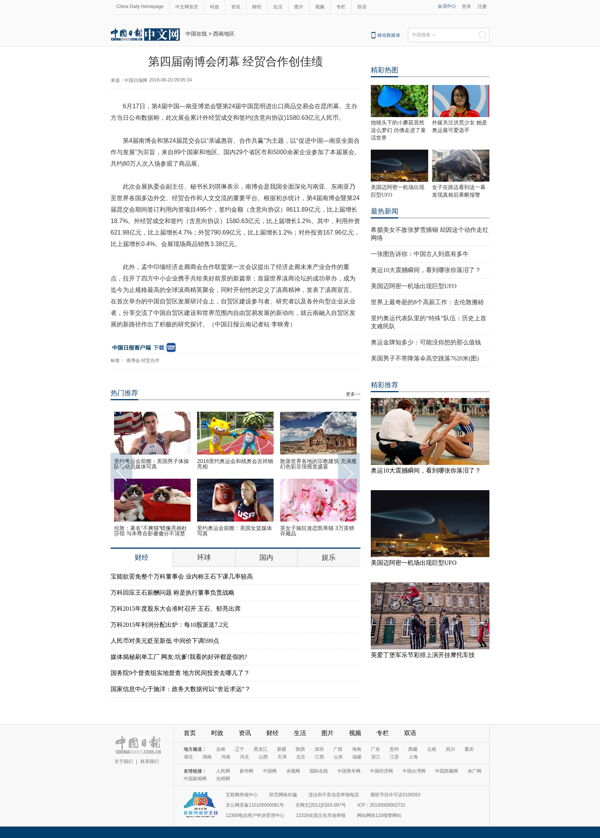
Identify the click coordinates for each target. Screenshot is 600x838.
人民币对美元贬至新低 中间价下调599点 (165, 640)
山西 (263, 757)
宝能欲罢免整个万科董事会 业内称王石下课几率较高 (182, 576)
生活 (277, 7)
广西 (337, 749)
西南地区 (224, 34)
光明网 (223, 778)
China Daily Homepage (139, 6)
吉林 (220, 749)
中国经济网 (381, 771)
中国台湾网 (414, 771)
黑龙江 (260, 749)
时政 (214, 7)
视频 (319, 7)
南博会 (133, 360)
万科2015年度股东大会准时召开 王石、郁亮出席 (176, 608)
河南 (225, 757)
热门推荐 (124, 393)
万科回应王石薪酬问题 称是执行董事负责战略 (173, 592)
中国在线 (196, 34)
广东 (375, 749)
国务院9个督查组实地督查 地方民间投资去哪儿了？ (180, 673)
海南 (356, 749)
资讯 (235, 7)
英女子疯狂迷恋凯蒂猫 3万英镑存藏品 (317, 530)
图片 (298, 7)
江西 (319, 757)
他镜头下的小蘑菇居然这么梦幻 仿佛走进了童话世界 (398, 130)
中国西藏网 (446, 771)
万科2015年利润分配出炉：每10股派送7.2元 (169, 624)
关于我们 (123, 761)
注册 (482, 6)
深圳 (319, 749)
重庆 (469, 749)
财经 (256, 7)
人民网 (223, 771)
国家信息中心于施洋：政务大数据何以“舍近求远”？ (181, 689)
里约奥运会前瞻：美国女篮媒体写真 (234, 530)
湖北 (188, 757)
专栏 (341, 7)
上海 (413, 757)
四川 (450, 749)
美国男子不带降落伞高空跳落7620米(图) (425, 358)
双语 (362, 7)
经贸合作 (150, 360)
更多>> (353, 394)
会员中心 (447, 6)
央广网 (474, 771)
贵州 (394, 749)
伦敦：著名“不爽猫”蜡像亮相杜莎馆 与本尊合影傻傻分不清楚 (150, 530)
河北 (244, 757)
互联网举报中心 (242, 794)
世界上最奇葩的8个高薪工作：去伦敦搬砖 (427, 302)
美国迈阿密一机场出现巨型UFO (414, 286)
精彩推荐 (384, 385)
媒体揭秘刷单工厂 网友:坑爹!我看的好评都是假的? (179, 657)
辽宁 (239, 749)
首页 (190, 733)
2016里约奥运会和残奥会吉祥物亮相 (235, 463)
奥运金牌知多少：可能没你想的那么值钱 (426, 342)
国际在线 (319, 771)
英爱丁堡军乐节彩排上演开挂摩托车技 (423, 655)
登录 (466, 6)
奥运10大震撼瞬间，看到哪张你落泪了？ (426, 270)
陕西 (300, 749)
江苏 (394, 757)
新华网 (246, 771)
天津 (282, 757)
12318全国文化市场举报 (320, 815)
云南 (431, 749)
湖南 (207, 757)
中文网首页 (186, 7)
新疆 (281, 749)
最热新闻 (384, 211)
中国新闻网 (195, 778)
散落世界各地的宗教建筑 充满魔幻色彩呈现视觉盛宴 (318, 463)
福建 (357, 757)
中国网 (270, 771)
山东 (338, 757)
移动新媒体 (388, 35)
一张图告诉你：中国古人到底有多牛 (420, 254)
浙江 (375, 757)
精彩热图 (384, 70)
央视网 (293, 771)
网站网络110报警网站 (379, 815)
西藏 (412, 749)
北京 (300, 757)
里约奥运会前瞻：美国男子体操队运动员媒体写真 (151, 463)
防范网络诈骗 (283, 794)
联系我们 (149, 761)
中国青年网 (349, 771)
